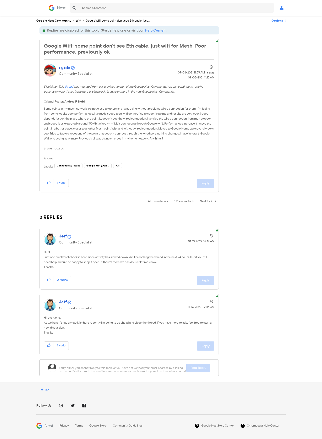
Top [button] (46, 390)
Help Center (155, 30)
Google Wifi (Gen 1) (97, 165)
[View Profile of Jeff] (63, 236)
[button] (49, 183)
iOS (118, 165)
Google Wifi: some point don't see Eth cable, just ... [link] (118, 20)
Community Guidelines (128, 425)
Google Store (98, 425)
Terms (79, 425)
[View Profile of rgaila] (64, 67)
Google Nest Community (57, 8)
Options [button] (277, 20)
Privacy (64, 425)
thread (69, 86)
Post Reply (198, 368)
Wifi (78, 20)
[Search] (172, 8)
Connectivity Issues (68, 165)
